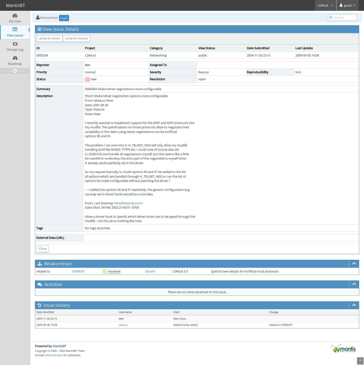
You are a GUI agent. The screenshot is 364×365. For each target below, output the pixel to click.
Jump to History (76, 38)
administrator (54, 355)
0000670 (78, 271)
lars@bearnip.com (128, 203)
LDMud (325, 5)
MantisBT (59, 346)
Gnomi (150, 271)
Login (64, 18)
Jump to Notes (49, 38)
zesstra (123, 325)
